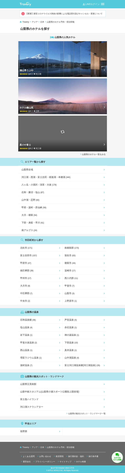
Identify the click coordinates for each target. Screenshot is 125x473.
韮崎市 (70, 270)
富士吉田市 (28, 255)
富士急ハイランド (29, 399)
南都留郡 (72, 247)
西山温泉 (26, 350)
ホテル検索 (79, 461)
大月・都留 (29, 215)
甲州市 (25, 278)
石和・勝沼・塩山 (33, 192)
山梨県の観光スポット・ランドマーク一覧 (86, 413)
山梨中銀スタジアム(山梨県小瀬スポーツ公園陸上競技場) (49, 391)
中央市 (25, 301)
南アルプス (29, 230)
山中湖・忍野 (30, 200)
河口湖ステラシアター (31, 406)
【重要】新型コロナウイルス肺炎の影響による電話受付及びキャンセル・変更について (61, 14)
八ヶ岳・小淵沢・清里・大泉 (39, 184)
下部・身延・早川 (33, 222)
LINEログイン (91, 4)
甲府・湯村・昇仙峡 (34, 207)
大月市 (25, 285)
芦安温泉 (71, 319)
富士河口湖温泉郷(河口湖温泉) (82, 365)
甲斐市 (70, 285)
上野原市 (71, 301)
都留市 (70, 263)
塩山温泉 (26, 327)
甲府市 (25, 263)
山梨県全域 (27, 169)
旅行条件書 (92, 456)
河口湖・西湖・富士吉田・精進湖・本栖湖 (46, 177)
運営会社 (25, 461)
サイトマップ (64, 461)
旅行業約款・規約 (75, 456)
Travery (26, 22)
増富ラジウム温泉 (31, 357)
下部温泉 (71, 342)
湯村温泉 (26, 365)
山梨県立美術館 (28, 384)
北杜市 (26, 247)
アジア (35, 22)
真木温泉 (71, 350)
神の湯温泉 (72, 335)
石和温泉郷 (28, 319)
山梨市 (70, 293)
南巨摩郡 (27, 270)
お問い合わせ (44, 456)
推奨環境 (58, 456)
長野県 (23, 431)
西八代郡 (71, 278)
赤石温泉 (71, 327)
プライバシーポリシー (44, 461)
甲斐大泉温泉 (28, 342)
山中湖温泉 (72, 357)
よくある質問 (27, 456)
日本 (42, 22)
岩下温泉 (26, 335)
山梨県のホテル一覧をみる (92, 154)
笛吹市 (70, 255)
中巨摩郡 (26, 293)
